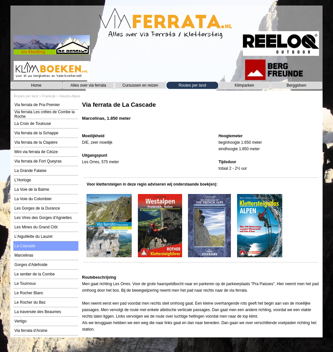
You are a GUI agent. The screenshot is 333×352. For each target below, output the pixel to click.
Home (36, 85)
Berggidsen (296, 85)
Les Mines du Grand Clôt (36, 227)
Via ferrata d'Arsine (30, 330)
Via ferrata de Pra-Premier (37, 105)
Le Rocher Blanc (28, 293)
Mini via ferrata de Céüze (36, 152)
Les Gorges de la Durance (37, 208)
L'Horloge (22, 180)
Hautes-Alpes (70, 96)
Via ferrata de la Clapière (36, 142)
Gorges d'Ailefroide (30, 264)
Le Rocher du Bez (30, 302)
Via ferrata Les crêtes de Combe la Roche (44, 114)
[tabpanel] (200, 114)
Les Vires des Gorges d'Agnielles (43, 217)
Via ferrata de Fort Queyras (37, 161)
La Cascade (24, 246)
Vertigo (20, 321)
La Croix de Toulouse (32, 123)
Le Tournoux (25, 283)
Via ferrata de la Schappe (36, 133)
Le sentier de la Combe (34, 274)
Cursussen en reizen (140, 85)
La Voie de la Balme (31, 189)
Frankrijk (49, 96)
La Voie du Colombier (33, 199)
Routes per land (192, 85)
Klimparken (244, 85)
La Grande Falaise (30, 170)
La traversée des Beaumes (37, 312)
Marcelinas (23, 255)
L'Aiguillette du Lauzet (33, 236)
